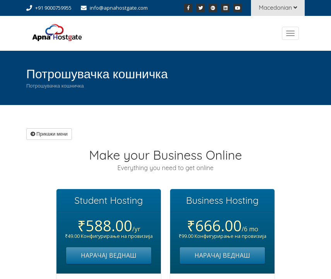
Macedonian (278, 7)
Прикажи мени (49, 134)
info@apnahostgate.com (119, 7)
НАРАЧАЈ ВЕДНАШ (108, 255)
